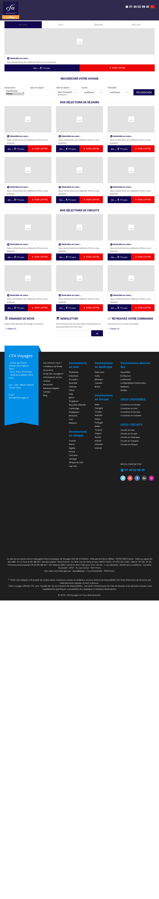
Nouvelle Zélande (77, 404)
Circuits (136, 24)
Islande (98, 448)
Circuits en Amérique (130, 437)
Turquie (98, 429)
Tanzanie (73, 455)
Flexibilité (118, 90)
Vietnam (73, 386)
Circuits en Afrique (129, 444)
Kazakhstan (15, 91)
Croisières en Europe (130, 404)
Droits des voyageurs (53, 373)
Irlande (98, 440)
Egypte (72, 448)
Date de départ (40, 90)
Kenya (15, 93)
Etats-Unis (99, 372)
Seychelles (125, 372)
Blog (45, 395)
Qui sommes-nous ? (52, 362)
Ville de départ (66, 90)
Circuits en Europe (128, 433)
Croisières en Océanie (130, 415)
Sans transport (66, 92)
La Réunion (125, 379)
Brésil (97, 386)
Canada (98, 383)
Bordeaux (66, 95)
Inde (71, 394)
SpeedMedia (78, 571)
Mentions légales (51, 388)
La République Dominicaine (133, 383)
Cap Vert (73, 466)
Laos (71, 419)
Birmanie (73, 415)
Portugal (99, 422)
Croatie (98, 411)
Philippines (74, 412)
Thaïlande (73, 372)
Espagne (99, 408)
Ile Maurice (125, 375)
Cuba (97, 375)
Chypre (98, 433)
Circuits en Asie (127, 430)
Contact (46, 391)
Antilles (123, 390)
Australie (73, 383)
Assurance (48, 370)
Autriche (98, 415)
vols (60, 24)
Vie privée (48, 384)
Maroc (72, 444)
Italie (97, 404)
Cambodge (74, 408)
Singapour (74, 401)
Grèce (97, 419)
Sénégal (73, 458)
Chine (71, 390)
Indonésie (73, 375)
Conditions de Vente (52, 366)
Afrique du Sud (76, 462)
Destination (15, 90)
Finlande (99, 444)
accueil (23, 24)
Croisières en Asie (128, 408)
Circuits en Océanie (129, 440)
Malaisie (73, 422)
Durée (92, 90)
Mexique (99, 379)
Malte (97, 426)
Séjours (98, 24)
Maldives (124, 386)
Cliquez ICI (11, 328)
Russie (98, 437)
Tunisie (72, 440)
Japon (71, 397)
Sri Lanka (73, 379)
